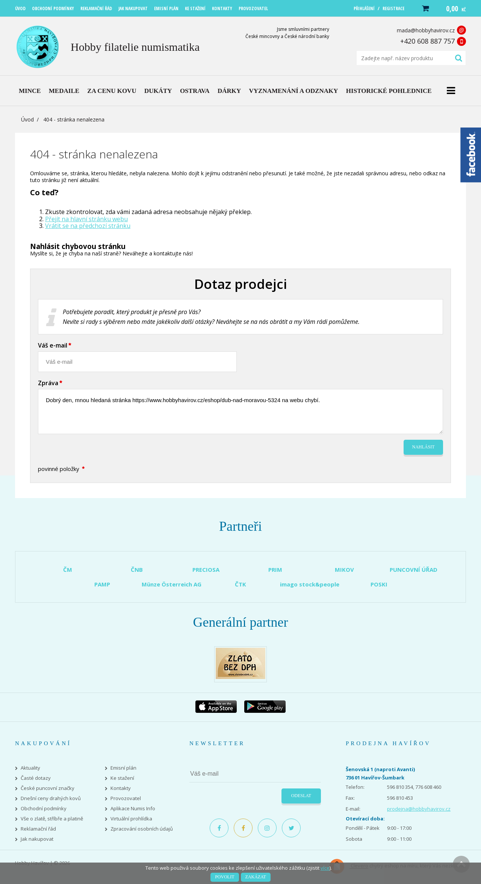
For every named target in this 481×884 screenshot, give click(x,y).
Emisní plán (123, 768)
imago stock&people (309, 584)
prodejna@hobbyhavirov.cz (419, 808)
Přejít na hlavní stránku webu (86, 219)
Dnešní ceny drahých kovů (51, 798)
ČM (67, 569)
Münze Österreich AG (171, 584)
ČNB (137, 569)
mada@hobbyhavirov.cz (426, 30)
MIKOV (344, 569)
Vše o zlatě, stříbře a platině (52, 819)
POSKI (379, 584)
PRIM (275, 569)
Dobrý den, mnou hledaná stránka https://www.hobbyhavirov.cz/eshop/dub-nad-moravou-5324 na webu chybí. (240, 411)
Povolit (224, 876)
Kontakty (120, 788)
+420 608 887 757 (427, 41)
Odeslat (301, 795)
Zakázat (255, 876)
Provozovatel (125, 798)
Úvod (27, 119)
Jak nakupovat (37, 839)
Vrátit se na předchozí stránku (87, 226)
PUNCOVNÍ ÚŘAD (413, 569)
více (325, 867)
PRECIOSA (205, 569)
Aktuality (30, 768)
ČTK (240, 584)
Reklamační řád (38, 829)
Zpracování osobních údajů (141, 829)
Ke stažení (122, 778)
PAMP (102, 584)
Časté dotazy (36, 778)
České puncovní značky (47, 788)
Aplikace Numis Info (132, 808)
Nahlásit (423, 447)
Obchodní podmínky (44, 808)
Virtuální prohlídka (131, 819)
